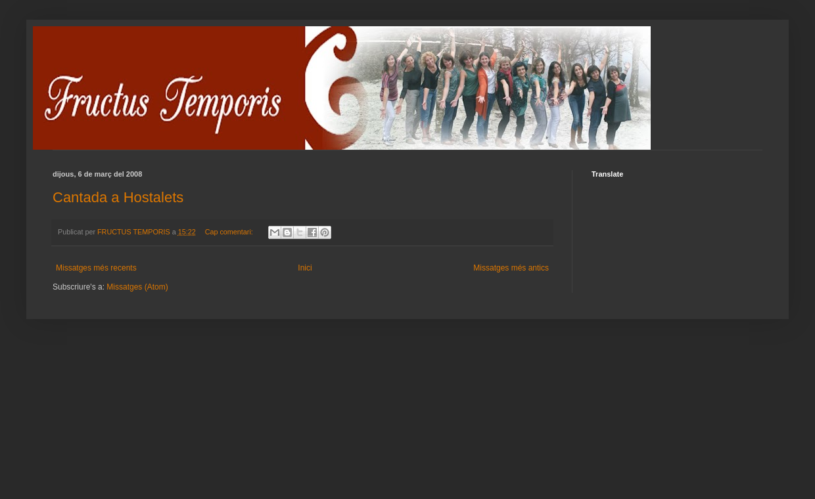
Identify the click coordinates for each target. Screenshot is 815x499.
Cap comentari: (230, 232)
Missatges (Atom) (137, 287)
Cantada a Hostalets (118, 197)
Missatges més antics (511, 267)
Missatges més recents (96, 267)
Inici (305, 267)
